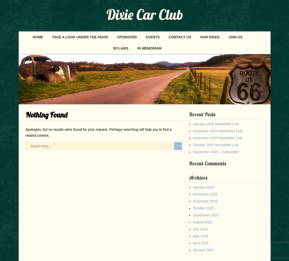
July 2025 (200, 229)
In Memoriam (149, 48)
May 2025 (200, 236)
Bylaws (121, 48)
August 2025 (203, 222)
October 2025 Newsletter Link (216, 145)
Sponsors (127, 37)
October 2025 (203, 208)
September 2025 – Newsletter (216, 152)
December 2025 (205, 194)
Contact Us (180, 37)
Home (38, 37)
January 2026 (203, 187)
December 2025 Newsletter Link (217, 131)
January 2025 (203, 250)
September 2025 (206, 215)
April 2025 (201, 243)
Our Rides (210, 37)
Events (153, 37)
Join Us (235, 37)
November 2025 (205, 201)
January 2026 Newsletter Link (216, 124)
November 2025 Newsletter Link (217, 138)
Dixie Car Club (144, 14)
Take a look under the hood (80, 37)
